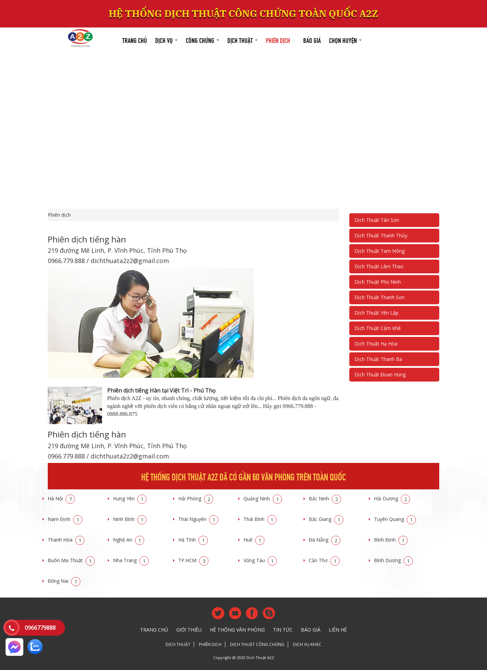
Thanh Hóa (66, 539)
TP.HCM (193, 560)
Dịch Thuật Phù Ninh (377, 282)
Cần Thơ (324, 560)
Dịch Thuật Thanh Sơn (379, 297)
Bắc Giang (326, 519)
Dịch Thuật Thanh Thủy (380, 235)
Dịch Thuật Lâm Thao (379, 266)
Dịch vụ (166, 39)
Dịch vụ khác (307, 644)
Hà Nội (61, 498)
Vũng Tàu (260, 560)
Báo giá (312, 39)
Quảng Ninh (263, 498)
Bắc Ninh (325, 498)
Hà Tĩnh (193, 539)
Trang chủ (134, 39)
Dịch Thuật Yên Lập (376, 312)
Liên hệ (338, 629)
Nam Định (65, 519)
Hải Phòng (195, 498)
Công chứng (202, 39)
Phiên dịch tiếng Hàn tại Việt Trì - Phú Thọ (161, 390)
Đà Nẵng (324, 539)
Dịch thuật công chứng (257, 644)
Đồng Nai (64, 581)
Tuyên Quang (395, 519)
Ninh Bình (130, 519)
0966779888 (40, 628)
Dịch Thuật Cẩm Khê (377, 328)
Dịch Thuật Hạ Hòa (375, 343)
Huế (254, 539)
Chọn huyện (345, 39)
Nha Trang (131, 560)
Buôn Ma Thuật (71, 560)
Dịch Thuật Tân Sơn (376, 220)
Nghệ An (128, 539)
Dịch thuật (242, 39)
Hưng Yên (130, 498)
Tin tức (283, 629)
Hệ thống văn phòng (237, 629)
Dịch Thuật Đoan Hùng (380, 374)
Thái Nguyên (198, 519)
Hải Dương (392, 498)
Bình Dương (393, 560)
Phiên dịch (280, 39)
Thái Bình (260, 519)
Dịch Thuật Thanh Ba (378, 359)
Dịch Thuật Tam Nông (379, 251)
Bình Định (391, 539)
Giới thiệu (189, 629)
